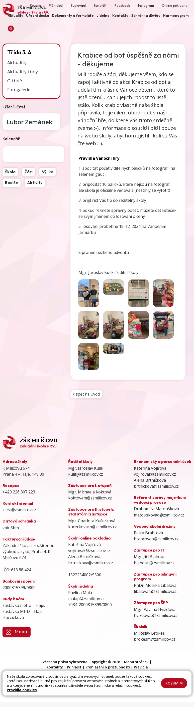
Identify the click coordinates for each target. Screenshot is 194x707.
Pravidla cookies (22, 689)
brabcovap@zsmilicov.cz (156, 539)
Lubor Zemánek (29, 122)
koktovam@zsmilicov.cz (90, 498)
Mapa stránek (136, 662)
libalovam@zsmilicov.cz (155, 592)
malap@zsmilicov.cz (86, 599)
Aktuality (17, 63)
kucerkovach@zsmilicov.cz (92, 527)
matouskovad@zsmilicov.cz (159, 515)
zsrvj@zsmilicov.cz (19, 510)
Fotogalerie (18, 89)
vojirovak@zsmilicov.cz (89, 551)
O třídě (14, 81)
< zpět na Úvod (86, 394)
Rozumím (174, 683)
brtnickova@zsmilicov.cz (90, 563)
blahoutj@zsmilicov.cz (154, 563)
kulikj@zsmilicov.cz (85, 475)
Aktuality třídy (22, 72)
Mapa (16, 632)
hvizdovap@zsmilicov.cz (156, 616)
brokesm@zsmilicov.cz (154, 640)
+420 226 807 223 (19, 492)
